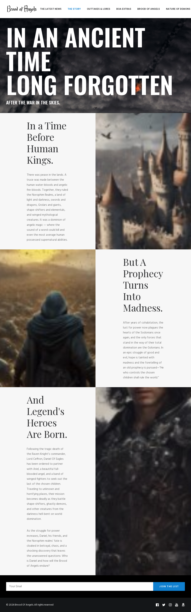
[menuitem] (50, 9)
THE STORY (73, 8)
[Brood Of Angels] (21, 9)
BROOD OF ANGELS (148, 8)
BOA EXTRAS (123, 8)
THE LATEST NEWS (50, 8)
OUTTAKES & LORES (97, 8)
